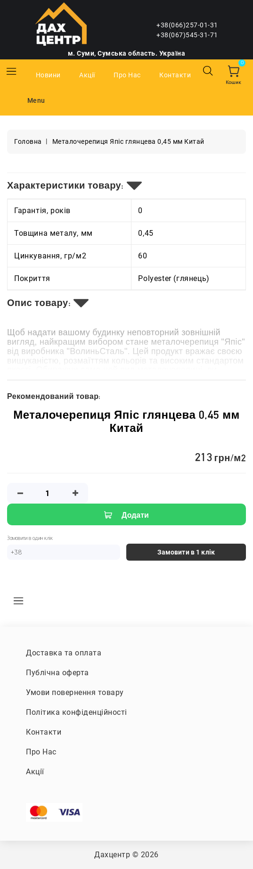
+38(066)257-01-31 (187, 25)
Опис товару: (39, 302)
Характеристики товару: (65, 185)
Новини (48, 75)
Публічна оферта (57, 672)
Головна (28, 141)
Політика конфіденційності (76, 712)
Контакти (175, 75)
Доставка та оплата (63, 652)
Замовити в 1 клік (186, 552)
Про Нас (127, 75)
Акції (87, 75)
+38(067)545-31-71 (187, 35)
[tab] (126, 186)
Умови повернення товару (75, 692)
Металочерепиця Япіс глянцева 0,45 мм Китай (128, 141)
